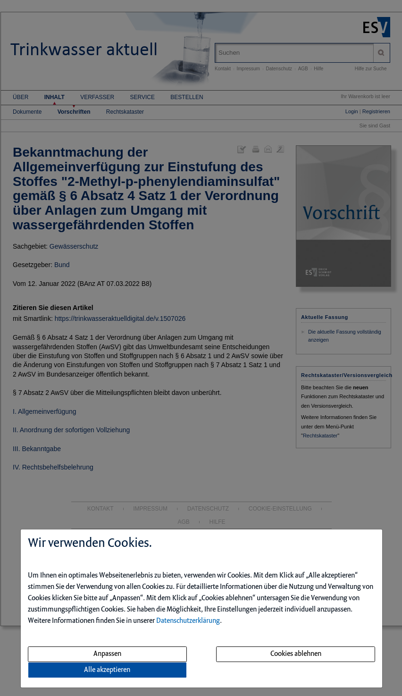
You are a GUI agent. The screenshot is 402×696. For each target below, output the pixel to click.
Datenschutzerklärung (188, 621)
